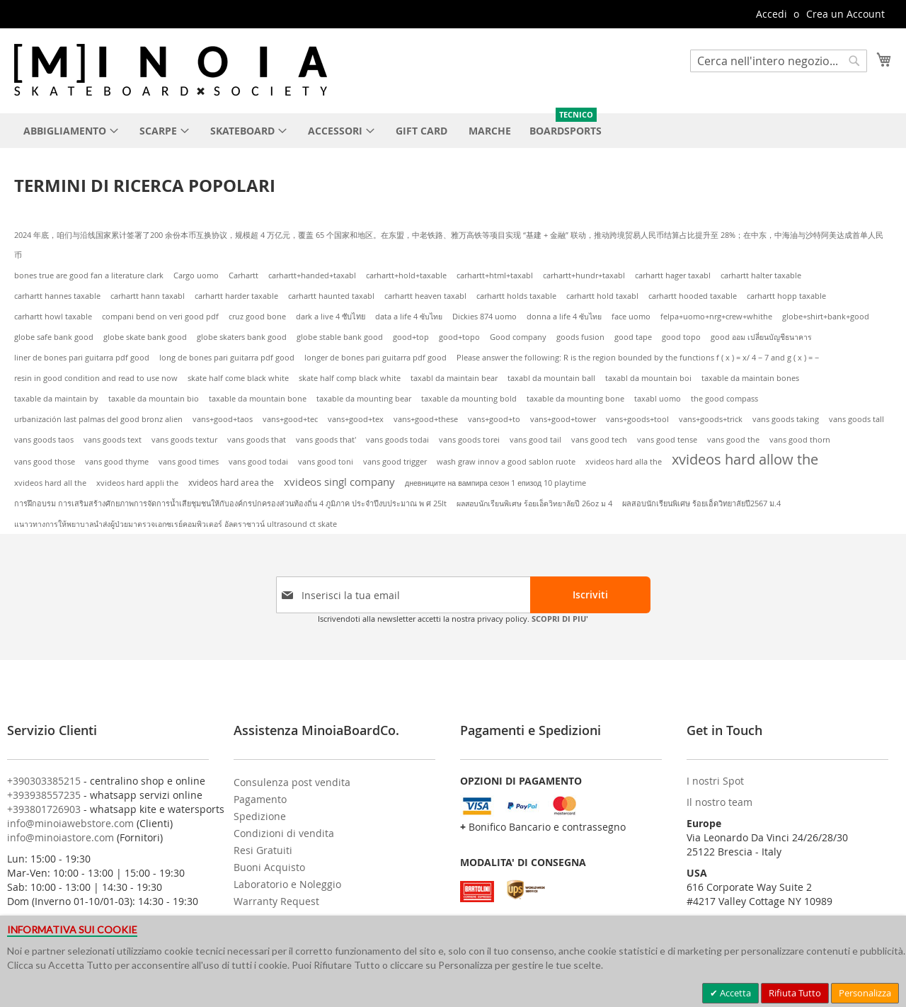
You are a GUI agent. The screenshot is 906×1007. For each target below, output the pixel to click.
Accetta (734, 992)
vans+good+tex (356, 419)
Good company (518, 337)
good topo (681, 337)
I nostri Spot (715, 780)
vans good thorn (799, 440)
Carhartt (243, 275)
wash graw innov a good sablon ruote (506, 462)
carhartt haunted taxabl (331, 296)
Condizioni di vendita (284, 833)
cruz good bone (257, 317)
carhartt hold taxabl (602, 296)
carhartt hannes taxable (57, 296)
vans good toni (325, 462)
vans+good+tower (563, 419)
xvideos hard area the (231, 482)
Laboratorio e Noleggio (287, 884)
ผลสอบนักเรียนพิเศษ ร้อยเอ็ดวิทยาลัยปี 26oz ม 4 (534, 503)
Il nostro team (719, 802)
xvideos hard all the (50, 483)
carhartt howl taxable (53, 317)
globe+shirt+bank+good (825, 317)
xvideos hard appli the (137, 483)
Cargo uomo (196, 275)
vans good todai (258, 462)
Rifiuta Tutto (795, 992)
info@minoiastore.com (60, 837)
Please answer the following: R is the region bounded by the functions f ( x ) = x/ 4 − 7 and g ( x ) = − (638, 358)
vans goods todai (397, 440)
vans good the (733, 440)
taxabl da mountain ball (551, 378)
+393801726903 (44, 809)
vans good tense (667, 440)
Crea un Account (845, 14)
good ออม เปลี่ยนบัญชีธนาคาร (761, 337)
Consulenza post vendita (292, 782)
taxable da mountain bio (153, 399)
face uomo (631, 317)
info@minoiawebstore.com (70, 823)
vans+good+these (426, 419)
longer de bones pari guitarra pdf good (375, 358)
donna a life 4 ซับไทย (564, 317)
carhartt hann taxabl (147, 296)
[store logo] (170, 70)
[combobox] (778, 61)
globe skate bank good (145, 337)
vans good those (44, 462)
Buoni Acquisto (269, 867)
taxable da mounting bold (469, 399)
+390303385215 (44, 780)
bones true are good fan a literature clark (89, 275)
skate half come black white (238, 378)
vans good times (189, 462)
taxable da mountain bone (257, 399)
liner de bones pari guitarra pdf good (81, 358)
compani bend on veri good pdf (160, 317)
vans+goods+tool (637, 419)
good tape (633, 337)
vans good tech (599, 440)
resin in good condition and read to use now (96, 378)
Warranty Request (276, 901)
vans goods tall (856, 419)
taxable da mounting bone (575, 399)
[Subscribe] (590, 594)
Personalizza (865, 992)
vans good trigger (395, 462)
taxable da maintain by (56, 399)
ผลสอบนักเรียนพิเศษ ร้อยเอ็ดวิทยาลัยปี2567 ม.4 (701, 503)
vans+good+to (494, 419)
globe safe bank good (53, 337)
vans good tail (535, 440)
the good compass (724, 399)
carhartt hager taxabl (673, 275)
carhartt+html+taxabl (495, 275)
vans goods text (113, 440)
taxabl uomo (657, 399)
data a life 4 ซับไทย (408, 317)
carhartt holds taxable (516, 296)
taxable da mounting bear (363, 399)
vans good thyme (117, 462)
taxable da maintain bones (750, 378)
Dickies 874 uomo (484, 317)
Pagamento (260, 799)
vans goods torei (469, 440)
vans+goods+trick (710, 419)
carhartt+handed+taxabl (312, 275)
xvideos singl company (339, 481)
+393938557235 (44, 795)
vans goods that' (326, 440)
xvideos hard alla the (623, 461)
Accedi (771, 14)
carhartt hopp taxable (786, 296)
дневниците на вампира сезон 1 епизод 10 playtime (495, 483)
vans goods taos (44, 440)
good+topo (459, 337)
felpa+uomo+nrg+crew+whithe (716, 317)
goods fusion (580, 337)
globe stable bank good (340, 337)
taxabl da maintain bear (454, 378)
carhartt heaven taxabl (425, 296)
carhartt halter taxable (761, 275)
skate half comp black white (350, 378)
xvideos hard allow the (745, 459)
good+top (411, 337)
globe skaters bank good (242, 337)
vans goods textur (184, 440)
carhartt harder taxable (236, 296)
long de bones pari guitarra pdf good (226, 358)
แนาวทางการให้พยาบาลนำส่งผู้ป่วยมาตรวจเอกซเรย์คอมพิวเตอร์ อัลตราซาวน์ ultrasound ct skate (175, 524)
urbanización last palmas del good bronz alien (98, 419)
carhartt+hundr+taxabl (584, 275)
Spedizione (260, 816)
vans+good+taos (223, 419)
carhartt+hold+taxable (406, 275)
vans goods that (256, 440)
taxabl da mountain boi (648, 378)
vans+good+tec (290, 419)
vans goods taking (785, 419)
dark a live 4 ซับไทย (330, 316)
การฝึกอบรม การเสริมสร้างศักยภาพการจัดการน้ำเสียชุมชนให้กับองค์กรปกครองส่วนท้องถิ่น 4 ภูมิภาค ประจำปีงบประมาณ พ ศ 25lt (230, 503)
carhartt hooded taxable (692, 296)
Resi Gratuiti (263, 850)
